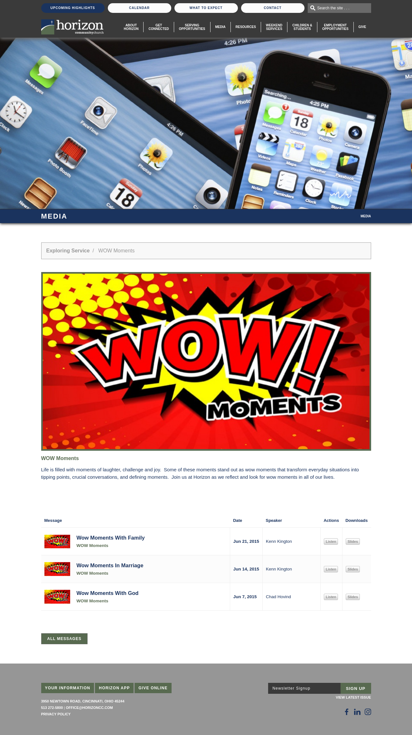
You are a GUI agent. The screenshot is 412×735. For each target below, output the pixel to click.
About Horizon (131, 27)
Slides (353, 541)
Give (362, 27)
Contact (272, 8)
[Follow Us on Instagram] (368, 712)
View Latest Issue (353, 697)
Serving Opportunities (192, 27)
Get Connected (158, 27)
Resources (246, 27)
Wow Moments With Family (111, 538)
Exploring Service (68, 250)
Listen (331, 541)
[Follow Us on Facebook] (346, 712)
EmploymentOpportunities (335, 27)
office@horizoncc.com (89, 708)
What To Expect (206, 8)
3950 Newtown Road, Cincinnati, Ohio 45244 (83, 701)
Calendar (139, 8)
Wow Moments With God (108, 593)
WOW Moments (92, 545)
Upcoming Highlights (73, 8)
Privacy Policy (56, 714)
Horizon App (114, 688)
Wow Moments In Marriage (110, 565)
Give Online (153, 688)
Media (220, 27)
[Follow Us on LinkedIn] (357, 712)
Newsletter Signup (292, 688)
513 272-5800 (52, 708)
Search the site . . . (333, 8)
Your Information (67, 688)
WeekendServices (274, 27)
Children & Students (302, 27)
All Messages (64, 638)
